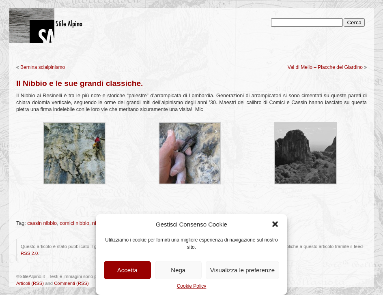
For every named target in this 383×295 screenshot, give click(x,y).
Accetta (127, 270)
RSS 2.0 (29, 253)
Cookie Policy (192, 286)
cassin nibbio (42, 223)
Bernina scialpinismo (42, 67)
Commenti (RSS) (71, 283)
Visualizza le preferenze (242, 270)
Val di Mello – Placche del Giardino (325, 67)
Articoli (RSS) (30, 283)
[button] (275, 224)
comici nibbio (74, 223)
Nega (178, 270)
